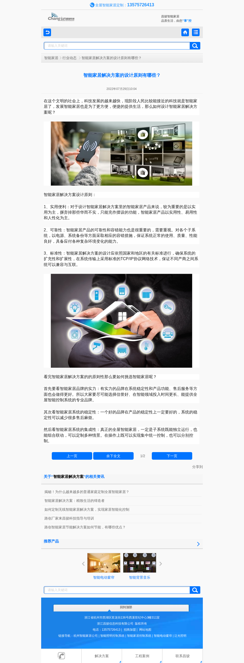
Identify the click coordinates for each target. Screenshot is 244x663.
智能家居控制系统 (139, 635)
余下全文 (113, 456)
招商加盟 (130, 629)
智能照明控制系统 (112, 635)
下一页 (172, 456)
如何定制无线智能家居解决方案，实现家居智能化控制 (86, 509)
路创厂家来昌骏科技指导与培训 (69, 518)
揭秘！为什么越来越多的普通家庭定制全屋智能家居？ (86, 492)
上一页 (72, 456)
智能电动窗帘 (103, 566)
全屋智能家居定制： (122, 4)
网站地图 (145, 629)
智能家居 (51, 58)
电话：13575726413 (106, 629)
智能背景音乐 (139, 566)
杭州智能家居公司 (86, 635)
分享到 (197, 467)
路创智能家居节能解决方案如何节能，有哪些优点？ (85, 527)
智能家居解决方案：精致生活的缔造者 (74, 501)
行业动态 (70, 58)
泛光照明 (180, 635)
